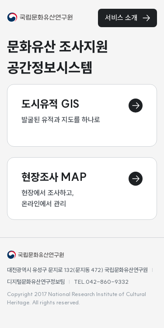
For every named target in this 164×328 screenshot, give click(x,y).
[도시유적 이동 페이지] (82, 115)
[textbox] (82, 57)
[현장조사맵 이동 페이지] (82, 188)
